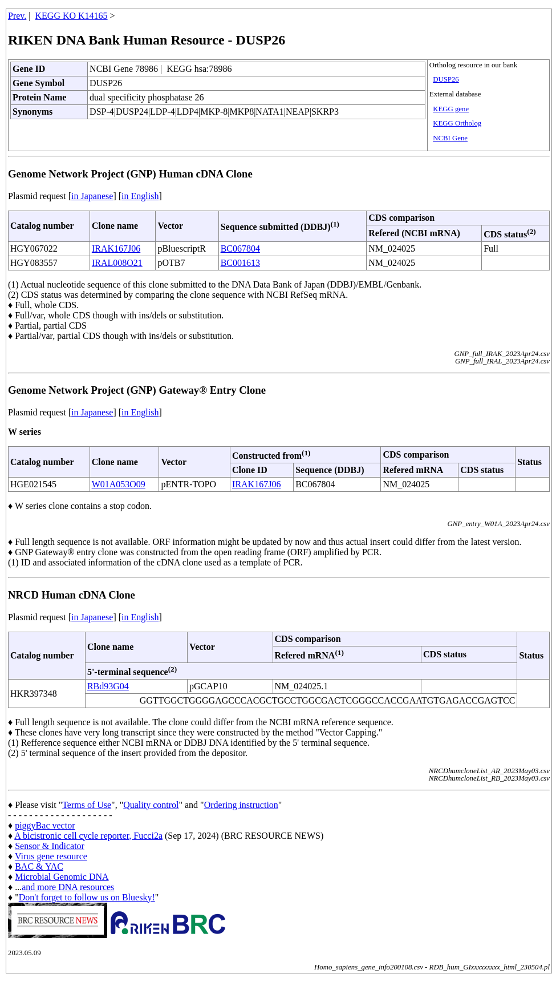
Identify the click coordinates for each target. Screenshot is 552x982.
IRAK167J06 (116, 248)
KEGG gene (451, 109)
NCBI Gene (450, 138)
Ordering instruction (241, 805)
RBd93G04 (108, 686)
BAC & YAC (39, 866)
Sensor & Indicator (49, 846)
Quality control (150, 805)
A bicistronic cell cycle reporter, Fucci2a (88, 835)
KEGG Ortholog (457, 123)
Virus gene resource (51, 856)
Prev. (17, 16)
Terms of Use (86, 805)
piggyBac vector (45, 825)
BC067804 (240, 248)
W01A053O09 (118, 484)
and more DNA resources (68, 887)
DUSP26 (446, 79)
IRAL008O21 (117, 263)
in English (140, 196)
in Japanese (92, 196)
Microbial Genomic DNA (61, 877)
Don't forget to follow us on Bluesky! (87, 897)
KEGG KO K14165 (71, 16)
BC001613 (240, 263)
